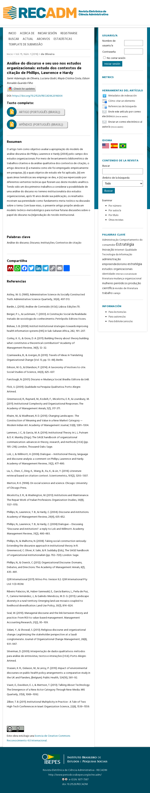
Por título (114, 215)
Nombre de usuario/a (109, 43)
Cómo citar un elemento (121, 101)
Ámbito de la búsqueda (122, 181)
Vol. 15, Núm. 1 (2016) (26, 54)
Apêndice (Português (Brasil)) (41, 124)
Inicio (10, 54)
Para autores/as (117, 317)
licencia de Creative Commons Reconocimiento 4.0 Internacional (38, 738)
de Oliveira (47, 54)
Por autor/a (115, 211)
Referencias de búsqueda (122, 106)
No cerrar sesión (116, 58)
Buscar (122, 169)
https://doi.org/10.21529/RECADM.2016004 (37, 95)
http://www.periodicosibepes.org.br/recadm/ (75, 774)
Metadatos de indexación (122, 96)
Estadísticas (64, 39)
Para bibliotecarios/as (121, 321)
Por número (115, 206)
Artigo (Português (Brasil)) (39, 111)
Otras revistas (116, 220)
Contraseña (109, 52)
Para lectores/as (117, 312)
